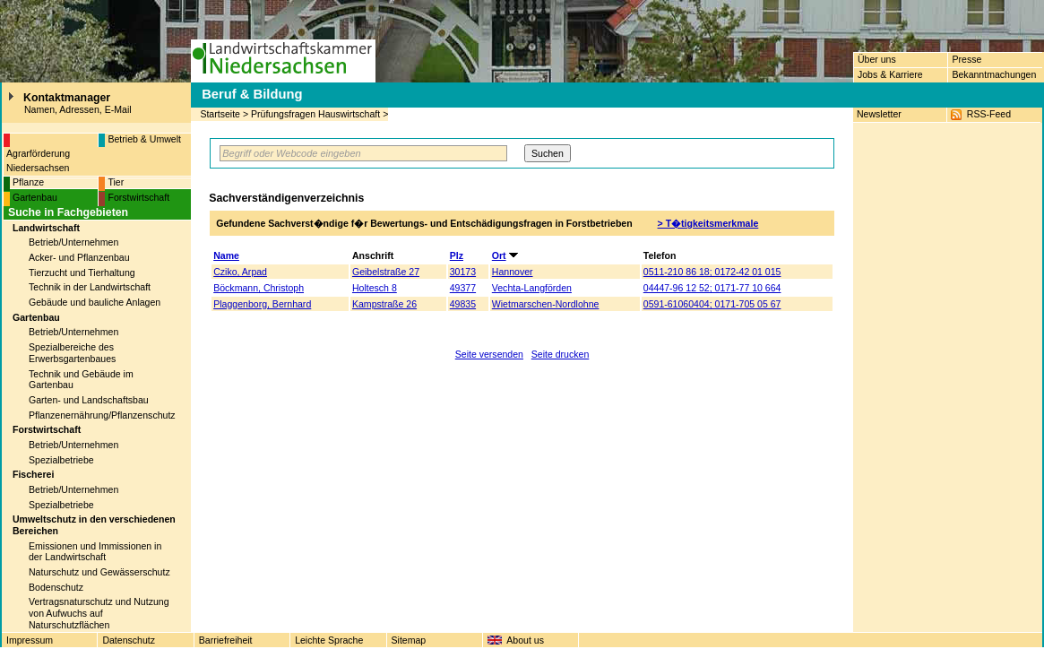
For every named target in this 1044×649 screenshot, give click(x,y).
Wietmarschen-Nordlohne (546, 304)
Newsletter (879, 113)
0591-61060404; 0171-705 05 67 (712, 304)
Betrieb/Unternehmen (73, 242)
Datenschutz (128, 640)
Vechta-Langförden (532, 287)
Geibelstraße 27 (385, 271)
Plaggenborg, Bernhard (262, 304)
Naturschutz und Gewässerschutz (99, 572)
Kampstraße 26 (384, 304)
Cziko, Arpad (240, 271)
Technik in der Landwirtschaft (90, 286)
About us (525, 640)
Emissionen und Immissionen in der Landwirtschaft (95, 552)
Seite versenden (489, 354)
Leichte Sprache (329, 640)
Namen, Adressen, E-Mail (78, 109)
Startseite (220, 113)
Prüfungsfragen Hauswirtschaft (315, 113)
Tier (116, 182)
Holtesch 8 (374, 287)
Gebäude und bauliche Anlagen (94, 302)
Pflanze (28, 182)
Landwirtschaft (46, 227)
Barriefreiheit (226, 640)
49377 (463, 287)
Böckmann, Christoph (258, 287)
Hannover (512, 271)
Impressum (29, 640)
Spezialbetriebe (61, 459)
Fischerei (33, 474)
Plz (456, 255)
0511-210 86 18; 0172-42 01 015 (712, 271)
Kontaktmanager (66, 97)
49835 (463, 304)
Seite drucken (560, 354)
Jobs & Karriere (890, 74)
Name (226, 255)
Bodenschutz (56, 587)
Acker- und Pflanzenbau (79, 257)
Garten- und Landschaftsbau (89, 399)
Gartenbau (35, 197)
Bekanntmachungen (994, 74)
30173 (463, 271)
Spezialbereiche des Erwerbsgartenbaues (72, 353)
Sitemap (409, 640)
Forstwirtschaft (138, 197)
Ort (499, 255)
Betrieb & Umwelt (144, 139)
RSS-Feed (989, 113)
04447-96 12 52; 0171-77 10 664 (712, 287)
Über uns (877, 59)
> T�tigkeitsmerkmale (708, 223)
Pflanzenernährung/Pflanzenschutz (102, 415)
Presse (966, 59)
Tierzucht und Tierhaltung (82, 272)
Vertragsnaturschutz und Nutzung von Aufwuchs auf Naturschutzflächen (99, 612)
